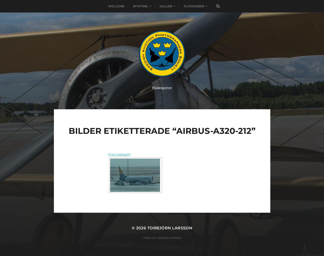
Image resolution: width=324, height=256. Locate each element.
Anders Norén (169, 238)
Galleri (166, 6)
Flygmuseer (194, 6)
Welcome (116, 6)
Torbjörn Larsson (169, 228)
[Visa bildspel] (119, 155)
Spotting (140, 6)
